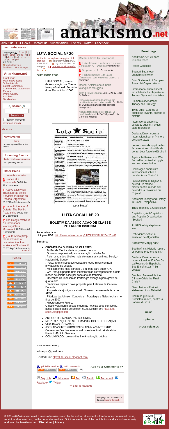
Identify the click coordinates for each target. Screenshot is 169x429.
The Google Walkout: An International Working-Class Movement (16, 225)
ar (29, 55)
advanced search (12, 123)
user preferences (14, 47)
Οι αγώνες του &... (91, 70)
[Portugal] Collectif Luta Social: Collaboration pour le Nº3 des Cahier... (98, 76)
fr (19, 52)
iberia (43, 58)
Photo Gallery (10, 93)
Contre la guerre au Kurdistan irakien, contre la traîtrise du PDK (147, 299)
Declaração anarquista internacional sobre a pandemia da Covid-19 (145, 172)
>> (12, 62)
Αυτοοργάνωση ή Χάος (145, 242)
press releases (149, 326)
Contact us (40, 43)
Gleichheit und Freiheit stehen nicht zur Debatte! (146, 289)
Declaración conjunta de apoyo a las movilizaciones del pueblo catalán (97, 101)
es (23, 52)
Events (76, 43)
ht (13, 57)
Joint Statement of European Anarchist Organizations (148, 82)
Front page (9, 78)
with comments (70, 366)
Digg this (44, 378)
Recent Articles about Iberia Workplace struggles (95, 86)
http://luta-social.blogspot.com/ (70, 357)
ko (17, 59)
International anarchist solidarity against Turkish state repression (146, 124)
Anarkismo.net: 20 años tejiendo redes (145, 59)
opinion (149, 319)
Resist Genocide (141, 65)
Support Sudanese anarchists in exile (142, 73)
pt (4, 55)
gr (18, 55)
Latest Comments (13, 86)
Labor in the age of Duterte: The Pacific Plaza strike (15, 209)
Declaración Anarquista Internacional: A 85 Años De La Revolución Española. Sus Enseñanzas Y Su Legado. (148, 263)
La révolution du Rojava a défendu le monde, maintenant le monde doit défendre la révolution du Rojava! (147, 187)
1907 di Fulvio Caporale (91, 93)
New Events (12, 136)
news (149, 312)
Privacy (59, 422)
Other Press (12, 171)
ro (9, 59)
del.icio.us (61, 378)
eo (13, 59)
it (26, 52)
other (12, 55)
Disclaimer (46, 422)
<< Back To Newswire (80, 385)
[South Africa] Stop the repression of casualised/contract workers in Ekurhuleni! (16, 241)
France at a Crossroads (11, 181)
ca (29, 57)
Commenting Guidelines (16, 88)
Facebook (102, 43)
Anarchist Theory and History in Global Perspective (149, 200)
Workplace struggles (20, 159)
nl (26, 55)
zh (21, 57)
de (8, 57)
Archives (8, 96)
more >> (26, 250)
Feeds (16, 258)
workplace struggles (58, 58)
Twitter (87, 43)
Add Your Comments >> (107, 366)
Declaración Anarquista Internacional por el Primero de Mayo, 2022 (148, 136)
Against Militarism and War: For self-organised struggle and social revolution (148, 160)
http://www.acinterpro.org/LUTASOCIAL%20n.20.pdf (85, 235)
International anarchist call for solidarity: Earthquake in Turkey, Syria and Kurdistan (148, 92)
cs (25, 57)
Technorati (104, 378)
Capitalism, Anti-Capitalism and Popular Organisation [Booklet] (147, 216)
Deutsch (115, 400)
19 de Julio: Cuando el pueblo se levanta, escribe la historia (148, 113)
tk (7, 55)
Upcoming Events (16, 155)
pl (4, 57)
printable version (48, 366)
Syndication (9, 99)
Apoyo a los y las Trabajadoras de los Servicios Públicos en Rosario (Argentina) (15, 194)
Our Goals (23, 43)
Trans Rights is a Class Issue (149, 207)
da (5, 59)
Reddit (88, 378)
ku (16, 57)
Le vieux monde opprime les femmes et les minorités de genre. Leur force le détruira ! (149, 148)
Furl (75, 378)
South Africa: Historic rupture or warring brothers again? (148, 250)
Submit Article (59, 43)
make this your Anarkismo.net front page (15, 66)
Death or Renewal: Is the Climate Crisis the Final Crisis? (146, 278)
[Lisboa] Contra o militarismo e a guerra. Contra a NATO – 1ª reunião (100, 64)
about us (7, 129)
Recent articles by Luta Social (96, 58)
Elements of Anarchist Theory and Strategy (144, 103)
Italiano (107, 400)
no (22, 55)
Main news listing (12, 80)
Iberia (16, 141)
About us (7, 43)
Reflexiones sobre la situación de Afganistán (145, 236)
